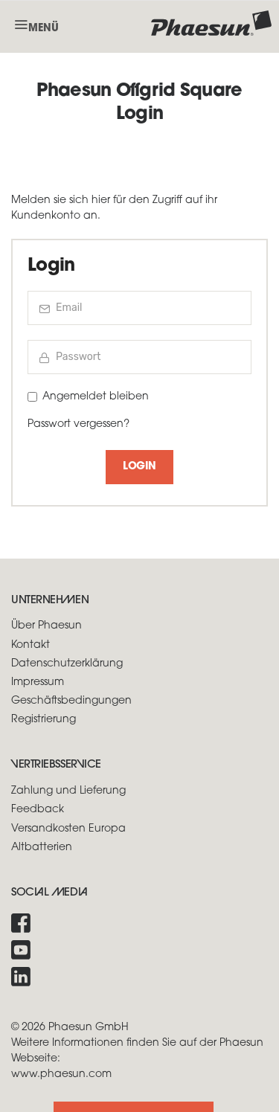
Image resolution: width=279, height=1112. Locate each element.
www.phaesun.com (61, 1074)
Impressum (37, 682)
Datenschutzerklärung (67, 663)
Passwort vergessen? (78, 424)
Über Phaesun (46, 625)
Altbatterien (41, 847)
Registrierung (43, 719)
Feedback (37, 809)
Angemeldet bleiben (95, 396)
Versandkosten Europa (68, 829)
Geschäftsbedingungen (71, 701)
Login (139, 466)
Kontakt (30, 645)
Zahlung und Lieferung (68, 791)
